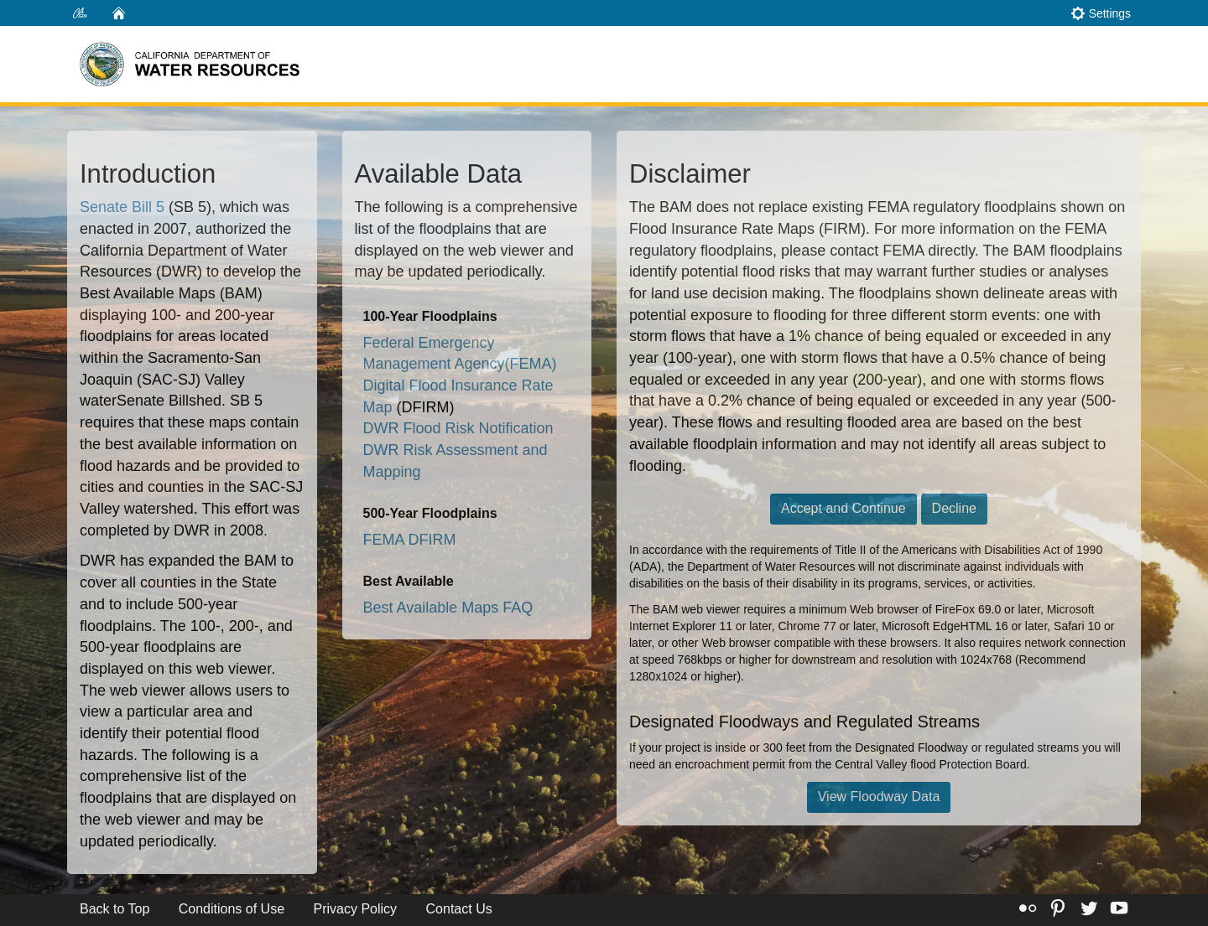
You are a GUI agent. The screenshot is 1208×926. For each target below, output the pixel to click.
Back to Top (114, 909)
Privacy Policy (356, 909)
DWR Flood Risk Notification (458, 428)
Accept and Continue (843, 508)
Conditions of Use (231, 909)
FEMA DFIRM (409, 539)
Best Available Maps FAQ (448, 607)
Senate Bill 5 (122, 207)
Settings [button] (1100, 12)
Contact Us (459, 909)
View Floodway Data (879, 796)
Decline (954, 508)
